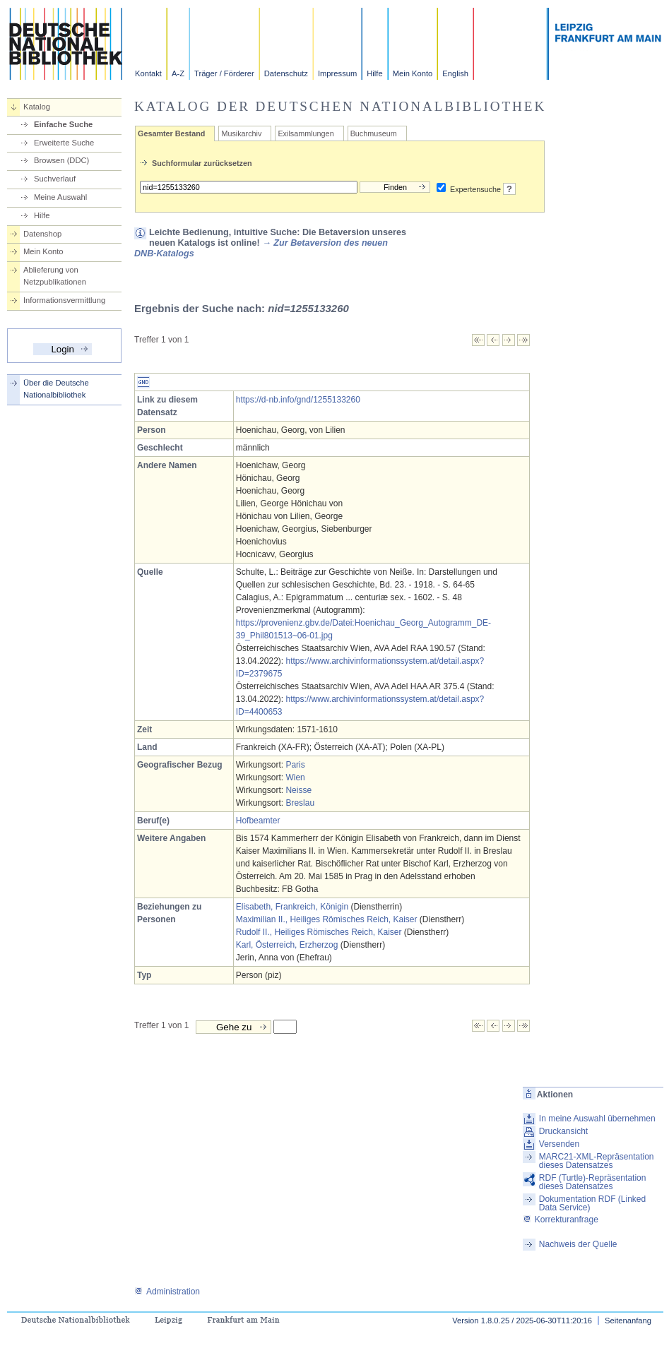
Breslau (299, 803)
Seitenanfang (628, 1320)
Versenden (559, 1144)
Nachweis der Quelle (578, 1244)
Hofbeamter (258, 820)
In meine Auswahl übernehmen (597, 1118)
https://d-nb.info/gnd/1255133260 (298, 400)
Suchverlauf (55, 178)
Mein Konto (413, 73)
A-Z (178, 73)
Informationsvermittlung (64, 300)
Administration (167, 1292)
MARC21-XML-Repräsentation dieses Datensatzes (596, 1161)
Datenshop (42, 234)
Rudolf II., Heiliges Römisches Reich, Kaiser (319, 932)
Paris (294, 765)
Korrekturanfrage (560, 1219)
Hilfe (374, 73)
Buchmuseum (373, 133)
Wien (294, 777)
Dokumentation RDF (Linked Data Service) (592, 1203)
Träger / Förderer (224, 73)
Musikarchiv (241, 133)
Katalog (36, 106)
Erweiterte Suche (64, 142)
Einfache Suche (63, 124)
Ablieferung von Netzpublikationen (54, 276)
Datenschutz (286, 73)
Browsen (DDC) (61, 160)
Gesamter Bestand (171, 133)
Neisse (298, 790)
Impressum (337, 73)
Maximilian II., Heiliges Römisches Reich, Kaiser (327, 919)
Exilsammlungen (305, 133)
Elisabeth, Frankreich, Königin (292, 907)
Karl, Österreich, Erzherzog (287, 945)
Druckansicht (563, 1131)
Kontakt (148, 73)
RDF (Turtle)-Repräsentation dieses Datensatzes (592, 1182)
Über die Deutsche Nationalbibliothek (56, 389)
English (455, 73)
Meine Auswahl (60, 197)
